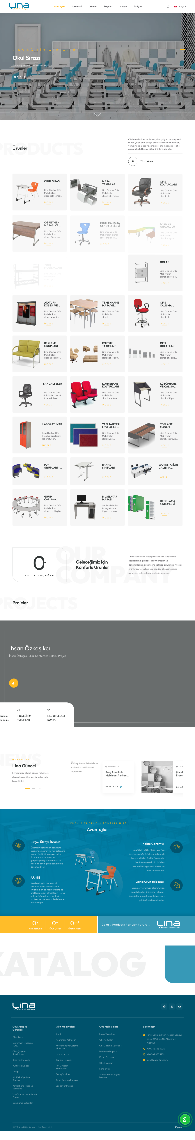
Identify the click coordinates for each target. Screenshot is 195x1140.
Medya (123, 6)
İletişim (138, 6)
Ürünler (93, 6)
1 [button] (182, 49)
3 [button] (182, 78)
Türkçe (179, 6)
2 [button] (182, 73)
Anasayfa (59, 6)
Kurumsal (76, 6)
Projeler (108, 6)
